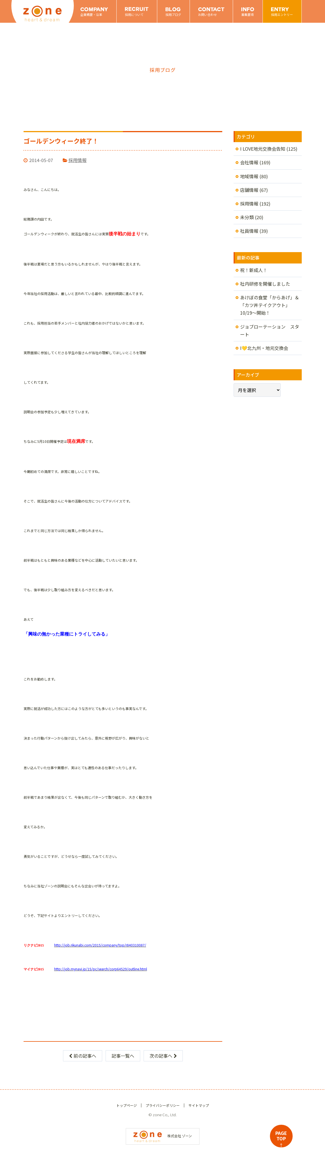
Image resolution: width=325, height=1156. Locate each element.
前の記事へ (82, 1055)
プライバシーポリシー (163, 1105)
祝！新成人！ (253, 270)
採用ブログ (173, 14)
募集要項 (247, 14)
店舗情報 (249, 189)
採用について (134, 14)
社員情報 (249, 230)
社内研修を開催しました (265, 283)
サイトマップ (198, 1105)
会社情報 (249, 162)
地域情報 (249, 176)
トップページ (126, 1105)
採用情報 (77, 160)
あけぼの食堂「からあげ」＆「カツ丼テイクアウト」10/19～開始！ (269, 305)
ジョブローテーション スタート (269, 330)
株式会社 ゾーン (162, 1135)
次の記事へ (163, 1055)
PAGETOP (281, 1138)
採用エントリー (282, 14)
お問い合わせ (207, 14)
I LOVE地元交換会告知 (262, 148)
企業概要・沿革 (91, 14)
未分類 (247, 217)
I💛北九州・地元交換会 (264, 347)
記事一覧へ (123, 1055)
